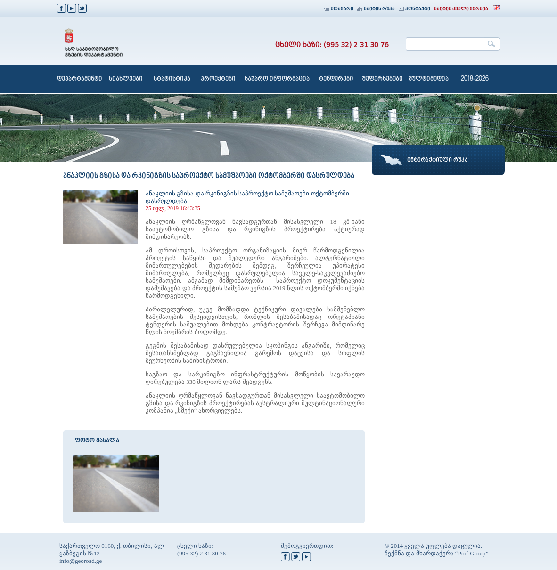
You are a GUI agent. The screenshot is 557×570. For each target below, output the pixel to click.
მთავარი (338, 9)
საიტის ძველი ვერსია (461, 9)
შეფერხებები (382, 79)
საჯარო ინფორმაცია (277, 79)
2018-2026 (475, 79)
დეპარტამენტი (79, 79)
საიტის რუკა (376, 9)
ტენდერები (336, 79)
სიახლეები (126, 79)
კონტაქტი (414, 9)
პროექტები (218, 79)
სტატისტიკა (172, 79)
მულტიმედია (429, 79)
